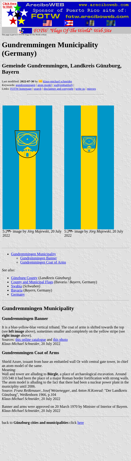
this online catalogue (30, 340)
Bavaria (17, 290)
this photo (60, 340)
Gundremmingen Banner (38, 258)
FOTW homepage (21, 88)
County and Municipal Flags (32, 282)
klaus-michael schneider (57, 81)
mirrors (91, 88)
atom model (45, 85)
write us (80, 88)
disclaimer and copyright (58, 88)
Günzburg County (24, 278)
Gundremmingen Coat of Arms (43, 262)
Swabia (16, 286)
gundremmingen (25, 85)
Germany (18, 294)
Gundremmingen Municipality (33, 254)
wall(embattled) (63, 85)
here (80, 423)
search (37, 88)
